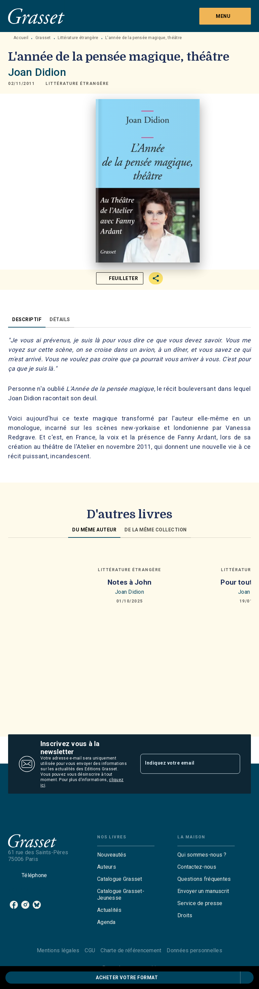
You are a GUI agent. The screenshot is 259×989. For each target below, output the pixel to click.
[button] (77, 84)
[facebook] (14, 904)
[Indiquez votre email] (181, 764)
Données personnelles (194, 950)
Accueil (20, 37)
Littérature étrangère (78, 37)
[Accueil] (36, 16)
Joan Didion (37, 72)
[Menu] (225, 16)
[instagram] (25, 904)
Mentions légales (58, 950)
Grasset (43, 37)
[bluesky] (36, 904)
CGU (90, 950)
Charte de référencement (130, 950)
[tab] (27, 319)
